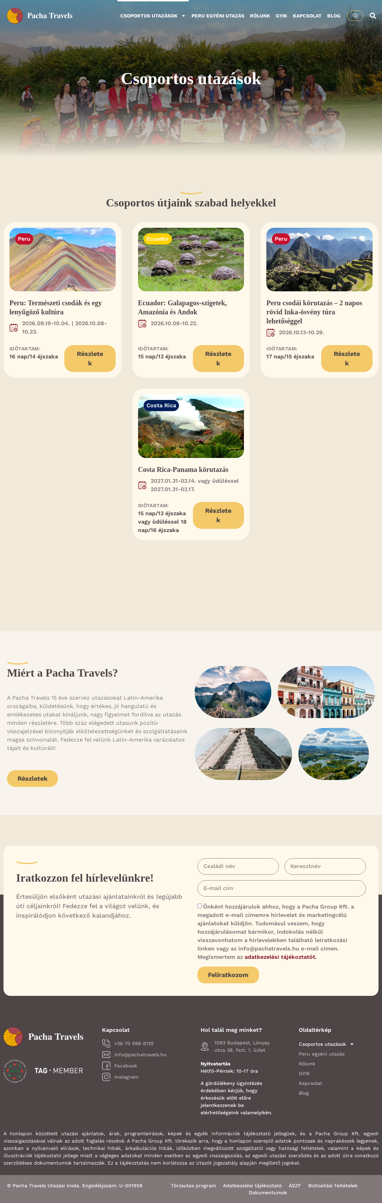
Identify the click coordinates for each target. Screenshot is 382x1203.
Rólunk (260, 16)
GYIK (281, 16)
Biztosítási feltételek (333, 1185)
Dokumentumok (268, 1192)
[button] (373, 16)
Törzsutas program (193, 1185)
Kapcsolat (307, 16)
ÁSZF (295, 1185)
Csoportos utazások (153, 16)
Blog (333, 16)
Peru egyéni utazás (218, 16)
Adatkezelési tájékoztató (252, 1185)
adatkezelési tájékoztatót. (281, 957)
